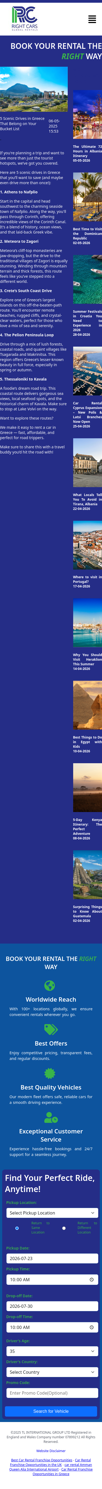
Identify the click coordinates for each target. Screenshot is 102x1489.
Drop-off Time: (19, 1316)
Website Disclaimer (51, 1451)
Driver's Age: (18, 1340)
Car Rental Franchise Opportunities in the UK (50, 1462)
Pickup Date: (17, 1248)
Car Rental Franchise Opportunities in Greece (63, 1471)
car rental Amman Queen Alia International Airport (50, 1467)
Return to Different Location (87, 1228)
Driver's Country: (22, 1361)
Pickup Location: (21, 1202)
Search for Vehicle (51, 1411)
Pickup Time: (18, 1268)
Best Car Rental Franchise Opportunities (41, 1460)
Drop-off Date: (19, 1295)
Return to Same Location (40, 1228)
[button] (92, 19)
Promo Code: (18, 1382)
